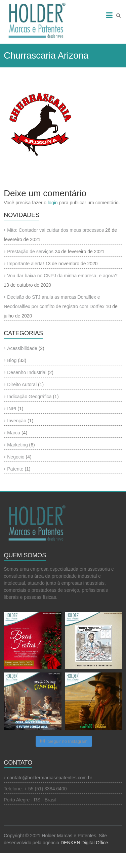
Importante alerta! (25, 263)
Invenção (16, 420)
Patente (15, 469)
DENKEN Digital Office (84, 842)
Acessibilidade (22, 348)
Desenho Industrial (26, 372)
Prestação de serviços (30, 251)
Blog (11, 360)
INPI (11, 408)
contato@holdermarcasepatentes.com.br (49, 777)
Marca (13, 432)
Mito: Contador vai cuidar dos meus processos (55, 230)
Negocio (15, 456)
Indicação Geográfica (29, 396)
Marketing (17, 444)
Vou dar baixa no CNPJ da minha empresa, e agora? (62, 275)
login (53, 202)
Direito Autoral (22, 384)
